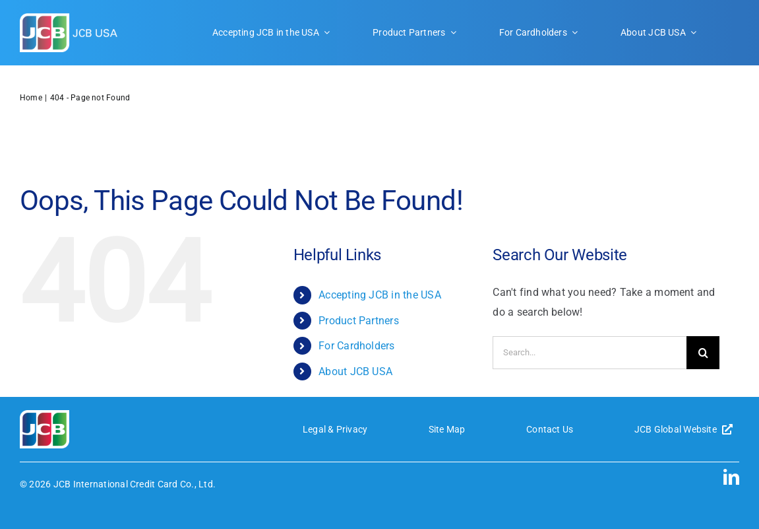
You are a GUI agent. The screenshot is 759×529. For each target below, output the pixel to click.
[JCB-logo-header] (69, 18)
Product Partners (359, 320)
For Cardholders (357, 345)
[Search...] (589, 352)
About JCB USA (355, 371)
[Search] (702, 352)
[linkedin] (731, 477)
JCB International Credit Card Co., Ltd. (134, 484)
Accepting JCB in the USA (380, 295)
